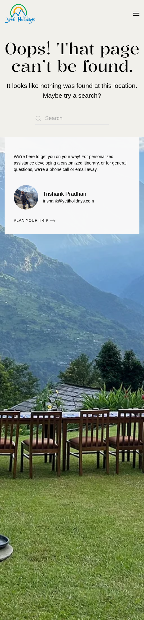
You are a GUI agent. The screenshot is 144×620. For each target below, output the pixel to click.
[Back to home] (20, 14)
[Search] (72, 118)
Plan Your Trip (31, 220)
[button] (136, 14)
